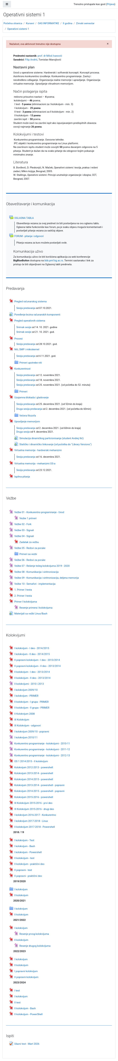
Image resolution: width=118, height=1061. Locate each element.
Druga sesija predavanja (29, 409)
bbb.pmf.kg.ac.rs (53, 260)
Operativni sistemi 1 (18, 28)
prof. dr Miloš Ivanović (50, 55)
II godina (67, 23)
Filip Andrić (31, 59)
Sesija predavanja (25, 308)
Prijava (110, 4)
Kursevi (30, 23)
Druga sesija (23, 431)
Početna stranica (13, 23)
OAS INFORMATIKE (48, 23)
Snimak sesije (23, 327)
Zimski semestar (85, 23)
